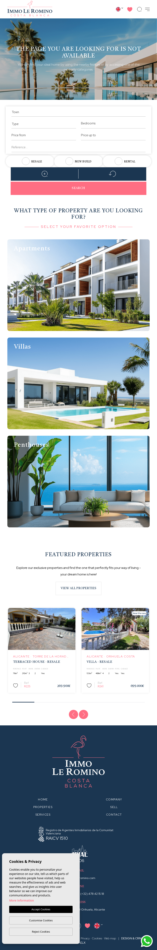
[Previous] (73, 714)
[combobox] (78, 111)
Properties (43, 807)
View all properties (78, 588)
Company (114, 799)
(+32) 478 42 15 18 (92, 894)
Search (78, 188)
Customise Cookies (41, 920)
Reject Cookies (41, 931)
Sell (114, 807)
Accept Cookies (40, 909)
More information (21, 901)
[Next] (83, 714)
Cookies (97, 938)
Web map (110, 938)
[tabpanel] (41, 650)
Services (42, 814)
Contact (114, 814)
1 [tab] (23, 700)
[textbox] (78, 112)
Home (43, 799)
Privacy (85, 938)
